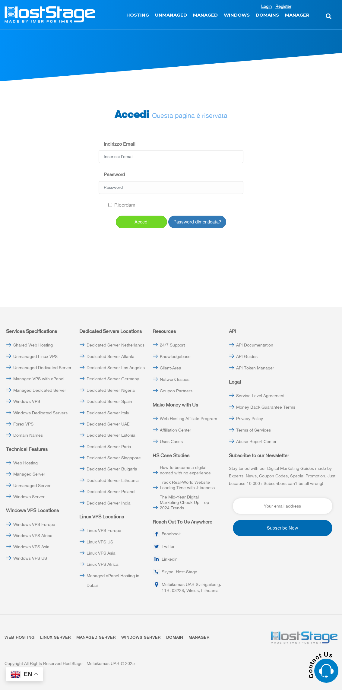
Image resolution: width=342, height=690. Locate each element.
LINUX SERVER (55, 637)
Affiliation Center (175, 430)
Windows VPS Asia (31, 546)
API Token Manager (255, 368)
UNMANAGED (171, 15)
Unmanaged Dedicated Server (42, 367)
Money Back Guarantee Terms (265, 407)
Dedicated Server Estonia (111, 435)
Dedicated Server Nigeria (111, 390)
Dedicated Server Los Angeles (116, 367)
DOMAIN (174, 637)
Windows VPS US (30, 558)
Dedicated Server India (109, 503)
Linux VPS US (100, 542)
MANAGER (297, 15)
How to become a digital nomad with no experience (185, 470)
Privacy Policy (249, 418)
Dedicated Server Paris (109, 446)
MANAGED (205, 15)
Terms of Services (253, 430)
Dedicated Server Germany (113, 378)
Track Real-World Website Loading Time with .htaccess (187, 485)
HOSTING (137, 15)
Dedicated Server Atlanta (111, 356)
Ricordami (122, 204)
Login (266, 6)
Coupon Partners (176, 390)
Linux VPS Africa (103, 564)
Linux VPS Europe (104, 530)
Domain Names (28, 435)
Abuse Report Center (256, 441)
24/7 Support (172, 345)
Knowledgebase (175, 356)
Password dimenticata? (197, 221)
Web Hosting (25, 463)
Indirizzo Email (119, 144)
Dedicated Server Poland (111, 491)
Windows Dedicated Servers (40, 412)
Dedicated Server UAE (108, 424)
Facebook (171, 533)
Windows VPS (26, 401)
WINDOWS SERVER (141, 637)
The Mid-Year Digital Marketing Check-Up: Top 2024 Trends (184, 502)
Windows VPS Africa (32, 535)
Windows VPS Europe (34, 524)
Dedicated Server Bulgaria (112, 469)
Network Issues (174, 379)
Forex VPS (23, 424)
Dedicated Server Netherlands (115, 345)
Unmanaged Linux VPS (35, 356)
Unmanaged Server (32, 485)
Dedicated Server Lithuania (113, 480)
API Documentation (254, 345)
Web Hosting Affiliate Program (188, 418)
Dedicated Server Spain (109, 401)
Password (114, 174)
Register (283, 6)
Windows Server (29, 496)
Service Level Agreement (260, 395)
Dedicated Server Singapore (114, 457)
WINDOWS (237, 15)
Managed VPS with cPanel (38, 378)
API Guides (247, 356)
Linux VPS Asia (101, 553)
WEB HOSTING (20, 637)
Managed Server (29, 474)
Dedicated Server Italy (108, 412)
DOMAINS (267, 15)
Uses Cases (171, 441)
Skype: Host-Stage (179, 571)
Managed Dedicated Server (39, 390)
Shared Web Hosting (33, 345)
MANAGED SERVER (96, 637)
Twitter (168, 546)
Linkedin (170, 559)
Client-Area (170, 368)
